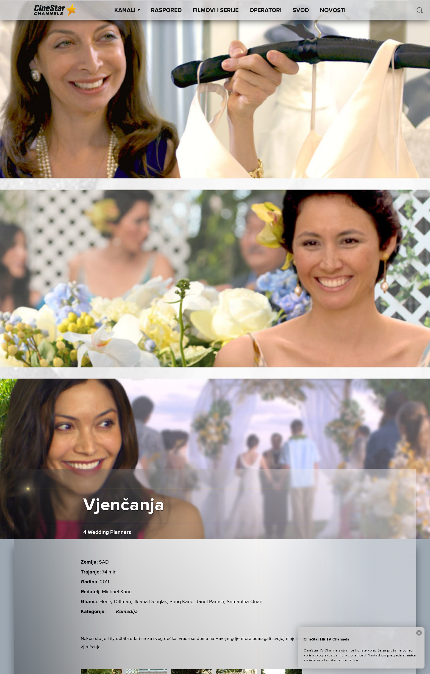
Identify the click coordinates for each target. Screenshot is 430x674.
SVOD (301, 10)
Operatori (265, 10)
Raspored (166, 10)
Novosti (333, 10)
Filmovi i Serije (215, 10)
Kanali (127, 10)
